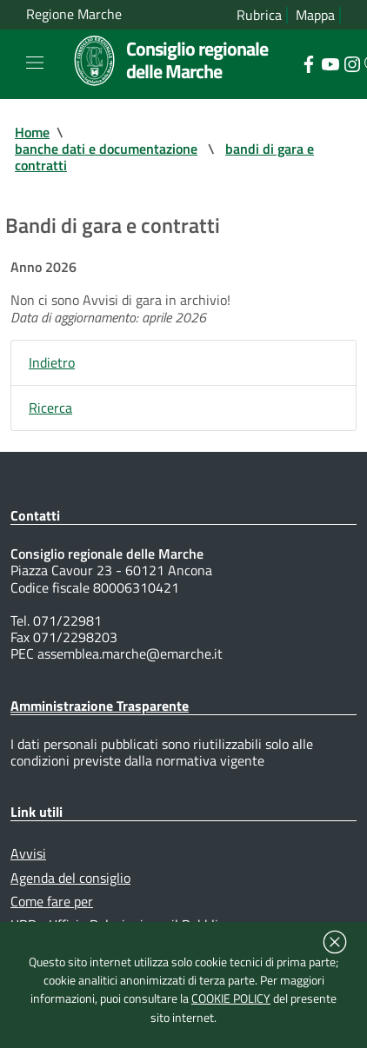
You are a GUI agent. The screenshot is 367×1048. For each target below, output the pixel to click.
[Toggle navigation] (34, 62)
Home (32, 132)
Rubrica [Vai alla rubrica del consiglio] (259, 15)
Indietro (52, 362)
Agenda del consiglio (70, 877)
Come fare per (51, 901)
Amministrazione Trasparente (99, 705)
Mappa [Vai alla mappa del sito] (315, 15)
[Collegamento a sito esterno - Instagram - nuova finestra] (352, 62)
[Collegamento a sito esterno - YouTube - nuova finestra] (330, 62)
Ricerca (50, 407)
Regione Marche (74, 14)
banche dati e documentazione (106, 148)
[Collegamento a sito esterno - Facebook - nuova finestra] (308, 62)
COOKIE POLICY (230, 998)
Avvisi (28, 853)
